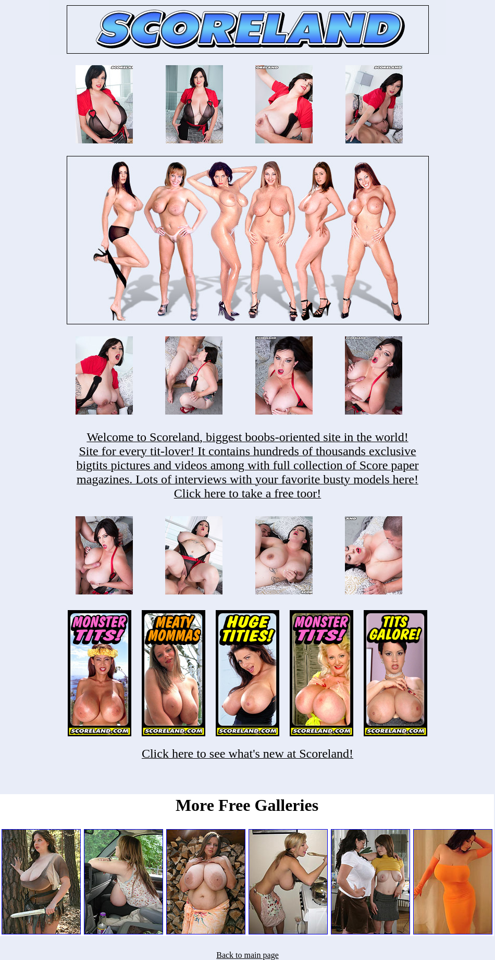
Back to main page (247, 955)
